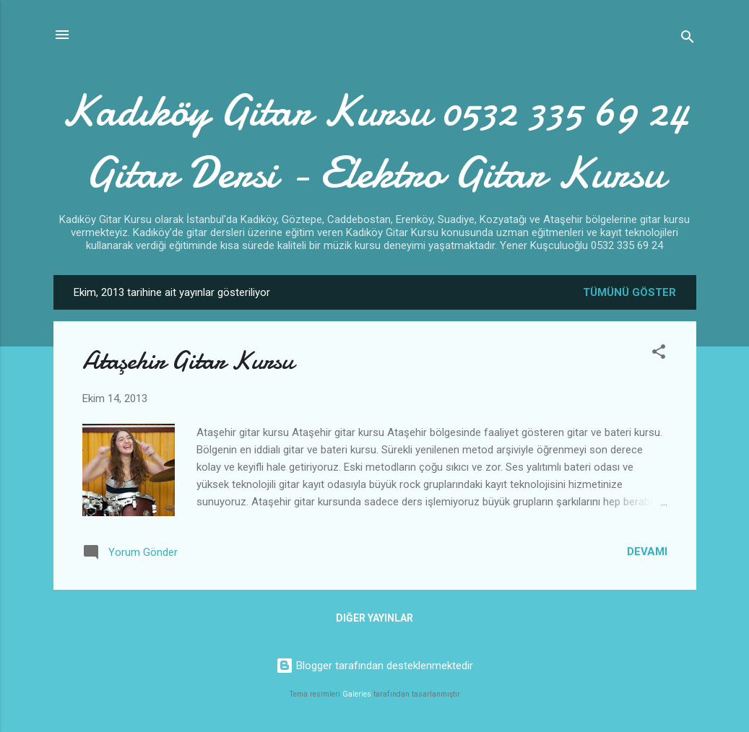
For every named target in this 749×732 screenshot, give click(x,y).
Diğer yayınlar (374, 618)
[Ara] (687, 39)
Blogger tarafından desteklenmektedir (374, 665)
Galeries (356, 694)
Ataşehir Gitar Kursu (187, 360)
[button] (658, 354)
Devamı (647, 551)
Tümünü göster (629, 292)
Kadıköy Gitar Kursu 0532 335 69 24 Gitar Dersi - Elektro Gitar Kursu (375, 141)
